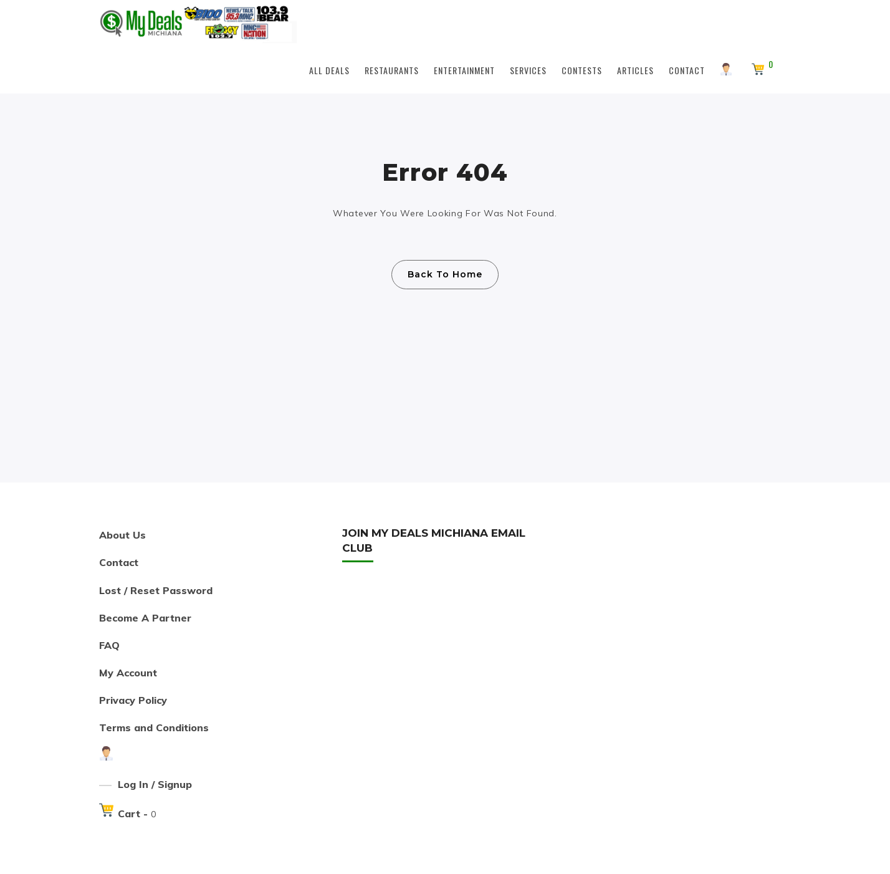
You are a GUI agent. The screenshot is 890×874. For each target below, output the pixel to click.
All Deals (329, 70)
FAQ (109, 645)
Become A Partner (145, 618)
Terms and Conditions (154, 727)
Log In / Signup (155, 784)
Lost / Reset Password (156, 590)
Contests (582, 70)
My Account (128, 672)
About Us (122, 535)
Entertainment (464, 70)
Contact (687, 70)
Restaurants (392, 70)
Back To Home (445, 274)
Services (528, 70)
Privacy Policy (133, 700)
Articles (635, 70)
